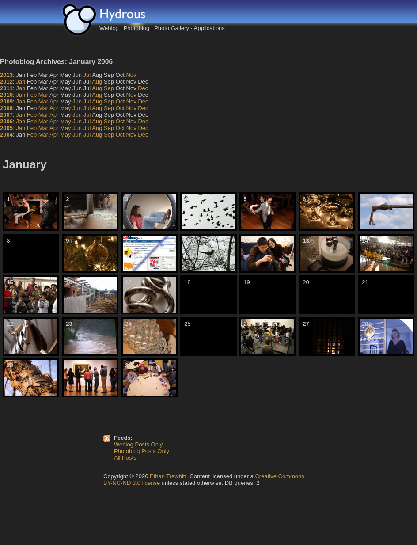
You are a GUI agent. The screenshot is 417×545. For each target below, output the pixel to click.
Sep (109, 88)
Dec (143, 88)
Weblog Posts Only (138, 444)
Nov (131, 75)
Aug (97, 81)
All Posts (125, 457)
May (65, 108)
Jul (87, 75)
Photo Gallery (171, 28)
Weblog (109, 28)
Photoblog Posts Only (141, 451)
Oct (120, 101)
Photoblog (137, 28)
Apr (53, 101)
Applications (209, 28)
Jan (20, 81)
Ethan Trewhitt (168, 476)
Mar (43, 94)
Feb (32, 94)
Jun (77, 101)
